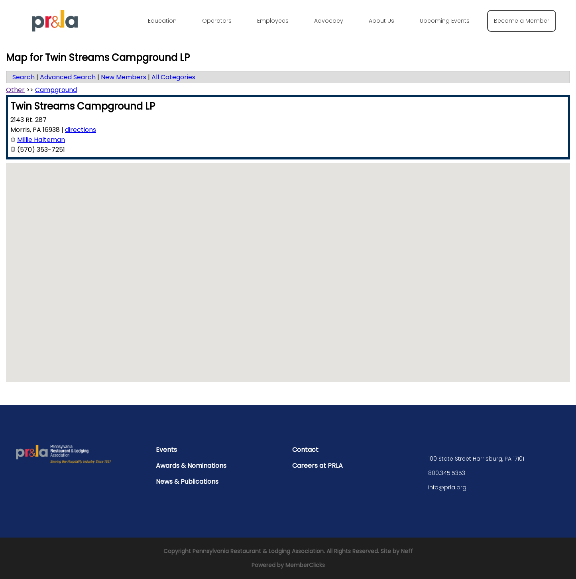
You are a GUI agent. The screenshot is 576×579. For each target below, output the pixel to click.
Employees (273, 21)
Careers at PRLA (317, 465)
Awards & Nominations (191, 465)
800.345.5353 (446, 473)
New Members (123, 77)
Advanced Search (68, 77)
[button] (288, 265)
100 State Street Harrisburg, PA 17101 (476, 459)
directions (80, 129)
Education (162, 21)
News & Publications (187, 481)
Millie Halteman (41, 139)
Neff (407, 551)
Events (166, 449)
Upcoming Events (445, 21)
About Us (381, 21)
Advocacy (328, 21)
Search (23, 77)
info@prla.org (447, 487)
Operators (217, 21)
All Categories (173, 77)
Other (15, 89)
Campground (56, 89)
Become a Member (521, 21)
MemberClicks (305, 565)
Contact (305, 449)
